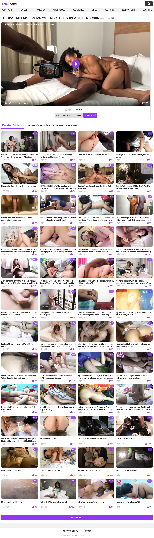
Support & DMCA (70, 531)
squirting (147, 10)
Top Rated (40, 10)
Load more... (77, 517)
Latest (24, 10)
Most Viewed (59, 10)
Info (57, 115)
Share (79, 115)
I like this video (66, 110)
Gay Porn (109, 10)
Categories (78, 10)
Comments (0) (90, 115)
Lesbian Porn (128, 10)
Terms (88, 531)
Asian (9, 4)
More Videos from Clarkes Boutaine (52, 125)
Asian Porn (7, 10)
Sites (94, 10)
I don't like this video (69, 110)
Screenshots (68, 115)
